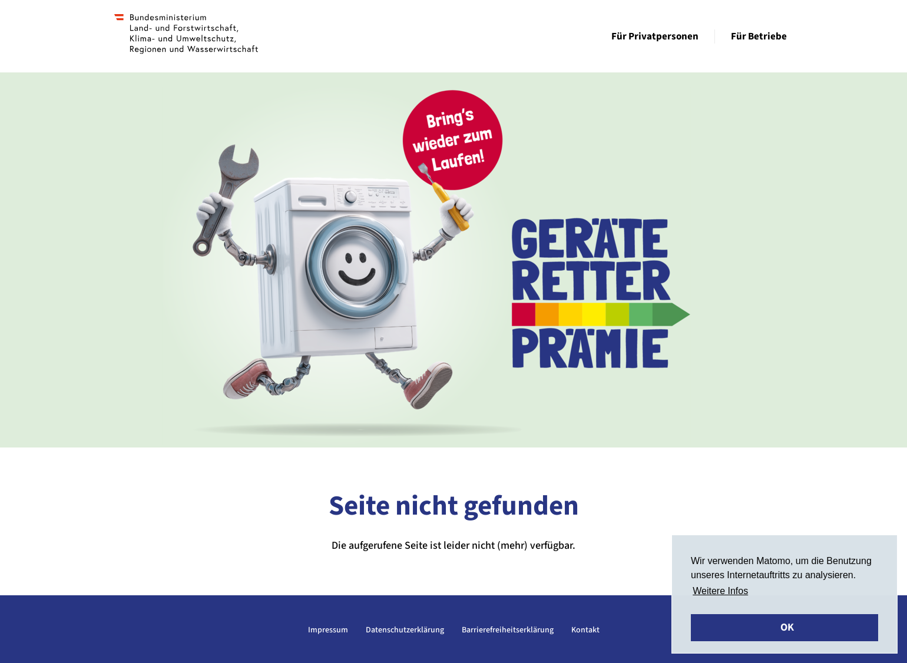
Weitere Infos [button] (720, 591)
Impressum (328, 630)
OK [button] (787, 627)
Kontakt (585, 630)
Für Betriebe (759, 36)
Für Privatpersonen (655, 36)
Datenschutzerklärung (405, 630)
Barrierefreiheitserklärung (508, 630)
